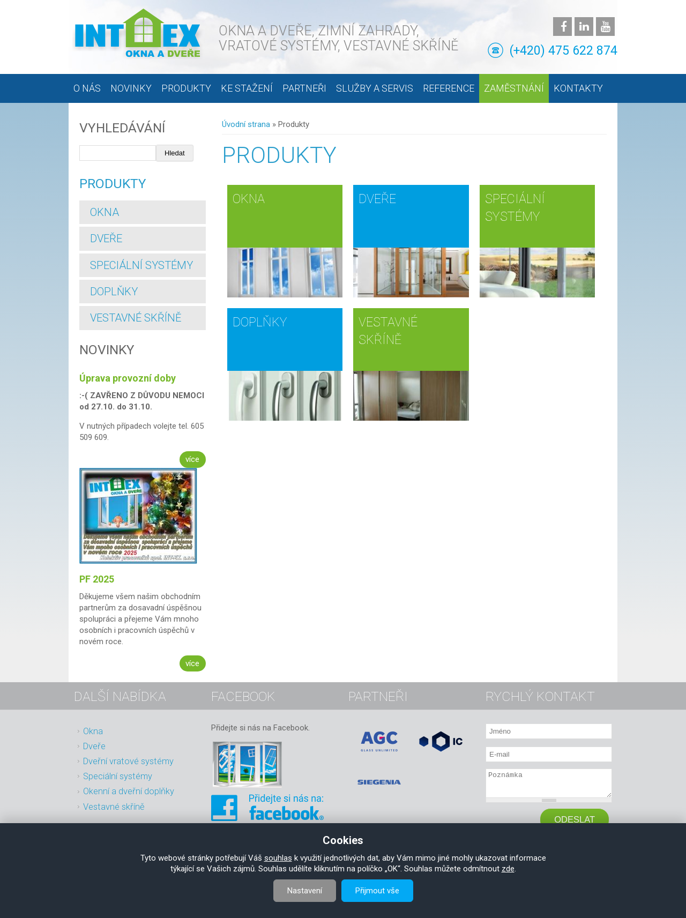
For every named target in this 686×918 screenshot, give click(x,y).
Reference (448, 88)
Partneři (304, 88)
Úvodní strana (246, 124)
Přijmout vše (377, 890)
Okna (249, 198)
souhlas (278, 858)
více (192, 459)
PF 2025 (96, 579)
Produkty (186, 88)
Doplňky (260, 322)
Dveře (377, 198)
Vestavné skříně (136, 317)
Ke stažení (247, 88)
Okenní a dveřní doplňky (128, 791)
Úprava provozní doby (127, 378)
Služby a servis (374, 88)
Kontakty (578, 88)
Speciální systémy (141, 265)
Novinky (131, 88)
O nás (87, 88)
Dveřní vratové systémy (128, 761)
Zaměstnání (514, 88)
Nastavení (304, 890)
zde (508, 869)
